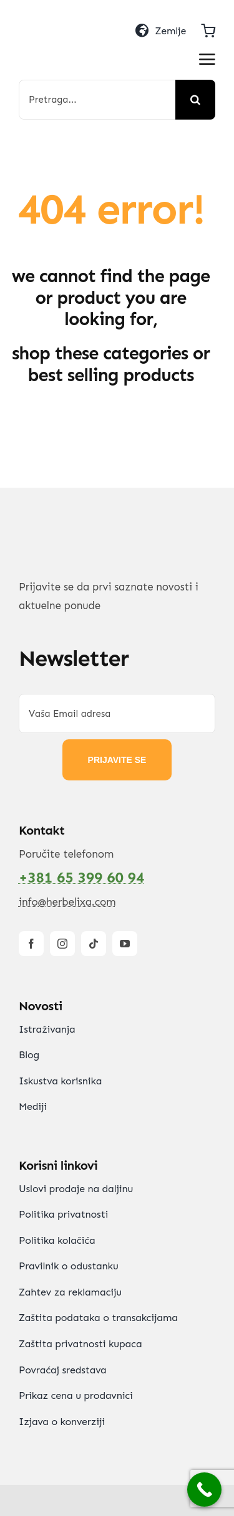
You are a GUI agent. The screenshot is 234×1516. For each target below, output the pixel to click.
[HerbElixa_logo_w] (66, 32)
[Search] (195, 100)
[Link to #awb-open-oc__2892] (207, 59)
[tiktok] (93, 943)
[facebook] (31, 943)
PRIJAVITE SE (117, 760)
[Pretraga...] (97, 100)
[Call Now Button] (204, 1489)
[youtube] (124, 943)
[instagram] (62, 943)
